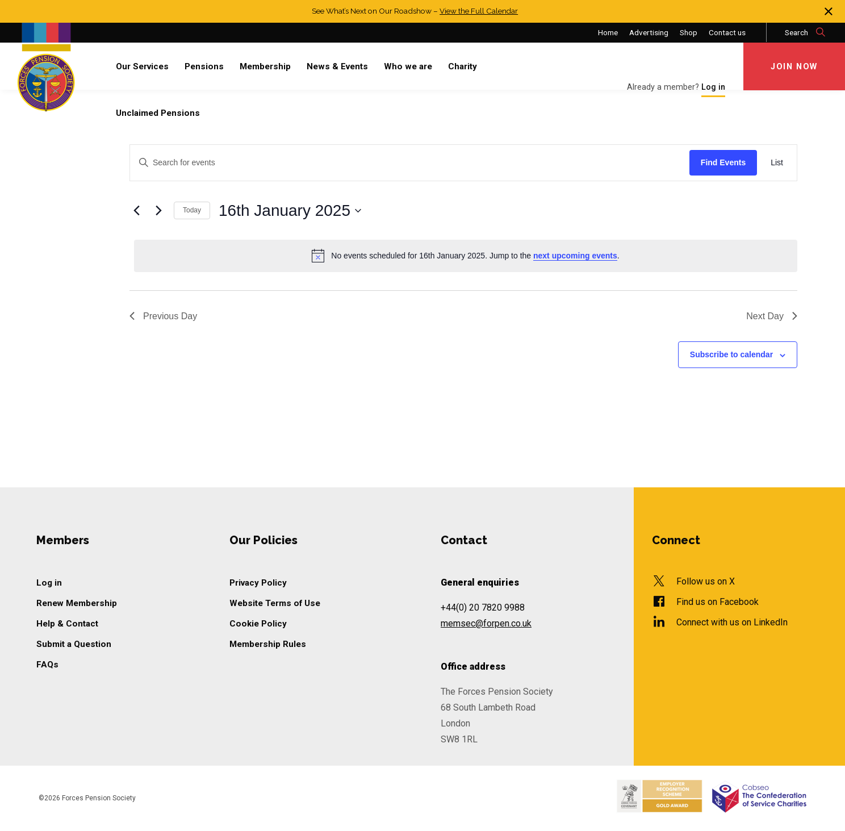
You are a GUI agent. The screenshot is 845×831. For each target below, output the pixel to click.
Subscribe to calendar (731, 354)
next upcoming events (575, 255)
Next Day (771, 316)
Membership (265, 66)
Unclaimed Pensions (158, 113)
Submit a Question (73, 644)
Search (806, 32)
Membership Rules (267, 644)
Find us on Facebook (717, 601)
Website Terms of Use (275, 603)
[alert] (465, 256)
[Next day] (158, 211)
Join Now (794, 67)
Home (608, 32)
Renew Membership (77, 603)
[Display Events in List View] (777, 163)
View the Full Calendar (479, 10)
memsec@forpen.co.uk (486, 623)
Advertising (648, 32)
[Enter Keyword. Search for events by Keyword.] (409, 163)
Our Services (142, 66)
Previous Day (163, 316)
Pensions (204, 66)
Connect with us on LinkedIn (732, 622)
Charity (462, 66)
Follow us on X (705, 581)
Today (192, 210)
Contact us (727, 32)
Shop (688, 32)
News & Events (337, 66)
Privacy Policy (258, 583)
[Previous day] (136, 211)
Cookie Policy (258, 624)
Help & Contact (67, 624)
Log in (49, 583)
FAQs (47, 664)
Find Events (723, 162)
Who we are (408, 66)
